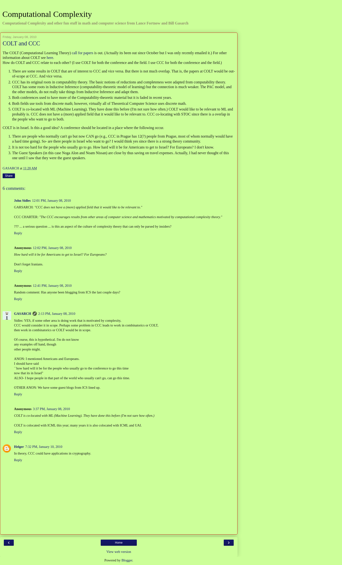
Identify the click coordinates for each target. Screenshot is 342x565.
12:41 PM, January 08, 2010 (52, 285)
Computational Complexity (47, 14)
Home (119, 542)
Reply (18, 233)
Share (9, 175)
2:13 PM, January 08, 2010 (56, 314)
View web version (118, 552)
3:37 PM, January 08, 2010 (51, 409)
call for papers (82, 53)
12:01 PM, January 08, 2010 (51, 200)
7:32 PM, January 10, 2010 (43, 447)
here (50, 58)
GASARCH (22, 314)
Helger (19, 447)
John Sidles (22, 200)
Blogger (126, 560)
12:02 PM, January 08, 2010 (52, 248)
